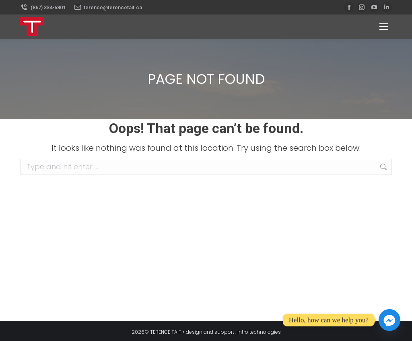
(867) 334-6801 (43, 7)
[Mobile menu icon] (384, 27)
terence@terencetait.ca (108, 7)
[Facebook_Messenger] (389, 320)
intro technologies (259, 332)
